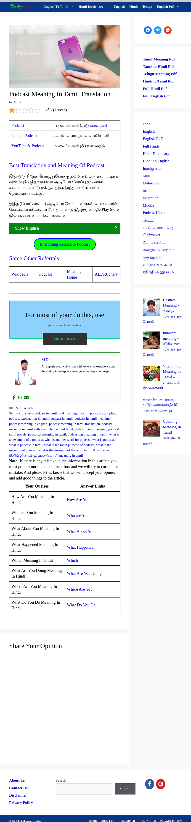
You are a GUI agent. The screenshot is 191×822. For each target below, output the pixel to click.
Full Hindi (151, 146)
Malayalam (151, 183)
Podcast (17, 125)
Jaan (146, 176)
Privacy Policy (21, 802)
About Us (17, 780)
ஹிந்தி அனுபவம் (158, 272)
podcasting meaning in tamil (88, 434)
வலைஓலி (97, 125)
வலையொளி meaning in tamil (60, 455)
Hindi (133, 6)
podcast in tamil (61, 418)
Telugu (147, 6)
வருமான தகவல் (157, 265)
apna (146, 124)
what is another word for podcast (67, 439)
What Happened (80, 547)
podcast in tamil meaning (92, 418)
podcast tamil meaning (91, 429)
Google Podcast (24, 135)
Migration (150, 198)
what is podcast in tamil (25, 445)
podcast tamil (63, 429)
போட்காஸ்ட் (25, 408)
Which (72, 560)
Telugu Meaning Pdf (160, 74)
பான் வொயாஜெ (158, 227)
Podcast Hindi (154, 213)
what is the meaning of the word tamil (64, 450)
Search (61, 780)
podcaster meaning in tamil (47, 434)
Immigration (152, 168)
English (119, 6)
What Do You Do (81, 605)
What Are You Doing (84, 573)
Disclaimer (18, 795)
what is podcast (103, 439)
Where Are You (79, 589)
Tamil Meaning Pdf (159, 59)
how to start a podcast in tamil (36, 413)
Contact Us (18, 788)
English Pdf (169, 7)
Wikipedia (19, 274)
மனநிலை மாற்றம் (159, 250)
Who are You (78, 515)
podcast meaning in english (28, 424)
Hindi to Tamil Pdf (158, 81)
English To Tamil (60, 7)
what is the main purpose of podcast (69, 445)
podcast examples (102, 413)
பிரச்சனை (151, 235)
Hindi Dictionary (95, 7)
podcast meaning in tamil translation (74, 424)
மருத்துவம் (152, 257)
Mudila (148, 205)
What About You (81, 531)
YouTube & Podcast (28, 146)
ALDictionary (106, 274)
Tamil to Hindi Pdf (158, 66)
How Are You (78, 499)
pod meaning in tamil (73, 413)
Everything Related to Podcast (65, 244)
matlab (148, 191)
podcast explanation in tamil (29, 418)
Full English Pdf (156, 96)
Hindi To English (156, 161)
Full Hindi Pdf (155, 89)
